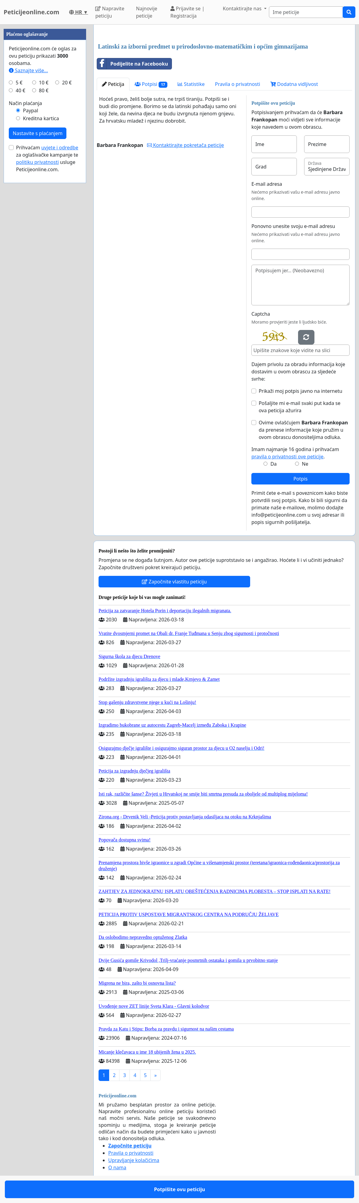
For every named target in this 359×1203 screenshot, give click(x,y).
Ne (305, 463)
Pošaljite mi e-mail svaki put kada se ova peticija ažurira (300, 407)
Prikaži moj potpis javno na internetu (300, 391)
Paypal (30, 110)
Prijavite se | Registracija (187, 12)
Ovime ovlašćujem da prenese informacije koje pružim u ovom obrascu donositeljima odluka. (303, 429)
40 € (20, 90)
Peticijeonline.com (31, 12)
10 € (44, 82)
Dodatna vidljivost (294, 84)
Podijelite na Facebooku (132, 63)
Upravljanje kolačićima (133, 1160)
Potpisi (151, 84)
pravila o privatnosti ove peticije (287, 456)
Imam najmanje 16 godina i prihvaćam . (295, 453)
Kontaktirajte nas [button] (243, 8)
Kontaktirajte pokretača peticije (185, 145)
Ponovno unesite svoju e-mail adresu (293, 226)
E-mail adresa (266, 184)
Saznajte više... (28, 70)
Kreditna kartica (41, 118)
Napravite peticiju (109, 12)
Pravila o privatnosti (237, 84)
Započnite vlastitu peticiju (174, 581)
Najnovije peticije (146, 12)
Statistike (191, 84)
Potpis (301, 478)
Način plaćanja (25, 103)
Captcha (260, 314)
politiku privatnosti (37, 162)
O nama (117, 1167)
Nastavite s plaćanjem (37, 133)
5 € (19, 82)
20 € (67, 82)
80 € (44, 90)
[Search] (306, 12)
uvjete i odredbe (59, 147)
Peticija (113, 84)
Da (273, 463)
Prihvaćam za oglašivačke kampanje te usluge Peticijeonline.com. (47, 158)
